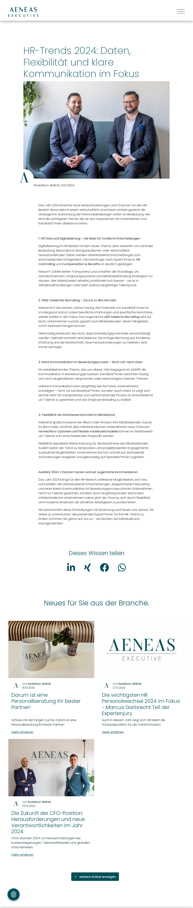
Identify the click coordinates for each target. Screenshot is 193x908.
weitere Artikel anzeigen (95, 877)
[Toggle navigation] (179, 12)
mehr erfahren (23, 732)
